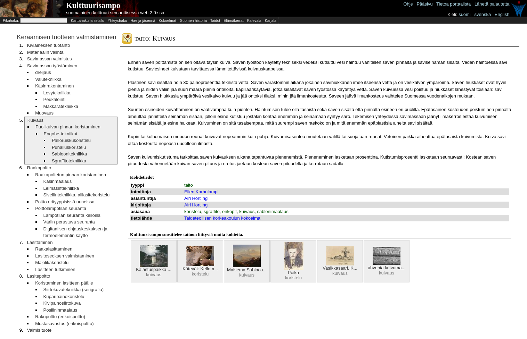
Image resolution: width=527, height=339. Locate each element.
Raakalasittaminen (53, 249)
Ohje (408, 4)
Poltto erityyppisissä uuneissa (65, 201)
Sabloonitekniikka (69, 153)
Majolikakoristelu (51, 262)
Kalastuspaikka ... (153, 269)
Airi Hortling (196, 198)
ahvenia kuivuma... (386, 267)
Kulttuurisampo (93, 5)
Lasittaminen (40, 242)
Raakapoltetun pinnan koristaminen (70, 174)
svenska (482, 14)
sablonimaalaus (272, 211)
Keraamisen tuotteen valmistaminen (66, 37)
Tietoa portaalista (453, 4)
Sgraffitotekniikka (69, 160)
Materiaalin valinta (45, 52)
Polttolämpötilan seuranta (60, 208)
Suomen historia (193, 20)
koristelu (192, 211)
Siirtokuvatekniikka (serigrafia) (73, 289)
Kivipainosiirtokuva (62, 303)
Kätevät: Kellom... (200, 268)
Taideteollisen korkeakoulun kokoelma (222, 218)
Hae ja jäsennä (142, 20)
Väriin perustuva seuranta (69, 221)
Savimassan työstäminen (52, 65)
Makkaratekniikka (60, 106)
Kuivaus (35, 120)
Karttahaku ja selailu (87, 20)
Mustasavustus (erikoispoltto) (64, 323)
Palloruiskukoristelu (71, 140)
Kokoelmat (167, 20)
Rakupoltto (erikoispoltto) (60, 316)
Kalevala (254, 20)
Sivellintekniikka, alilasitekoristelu (76, 194)
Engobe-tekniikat (61, 133)
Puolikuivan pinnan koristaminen (67, 126)
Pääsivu (424, 4)
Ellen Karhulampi (201, 191)
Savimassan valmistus (49, 58)
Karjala (270, 20)
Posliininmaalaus (60, 310)
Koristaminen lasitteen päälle (64, 283)
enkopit (229, 211)
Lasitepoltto (38, 276)
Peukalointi (54, 99)
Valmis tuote (39, 330)
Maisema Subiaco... (247, 269)
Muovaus (44, 113)
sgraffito (212, 211)
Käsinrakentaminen (54, 85)
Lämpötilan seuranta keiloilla (71, 215)
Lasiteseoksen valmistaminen (64, 256)
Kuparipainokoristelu (63, 296)
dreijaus (43, 72)
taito (188, 185)
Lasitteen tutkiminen (55, 269)
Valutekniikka (48, 79)
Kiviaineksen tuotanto (48, 45)
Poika (293, 272)
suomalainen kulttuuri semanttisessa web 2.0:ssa (115, 12)
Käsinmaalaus (57, 181)
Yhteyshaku (117, 20)
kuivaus (246, 211)
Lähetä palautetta (492, 4)
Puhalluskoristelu (69, 147)
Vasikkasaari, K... (340, 268)
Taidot (215, 20)
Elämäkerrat (233, 20)
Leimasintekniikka (61, 188)
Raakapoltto (39, 167)
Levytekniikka (57, 92)
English (502, 14)
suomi (465, 14)
